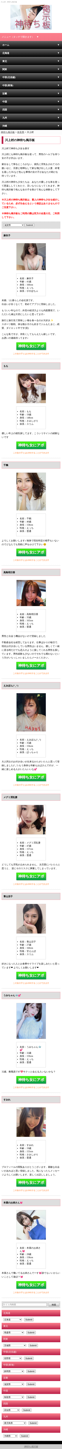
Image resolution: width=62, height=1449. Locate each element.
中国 (4, 101)
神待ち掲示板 (31, 1446)
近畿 (4, 93)
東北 (4, 61)
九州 (4, 117)
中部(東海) (7, 85)
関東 (4, 69)
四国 (4, 109)
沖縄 (4, 126)
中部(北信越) (9, 77)
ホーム (5, 45)
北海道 (5, 53)
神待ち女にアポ (31, 346)
